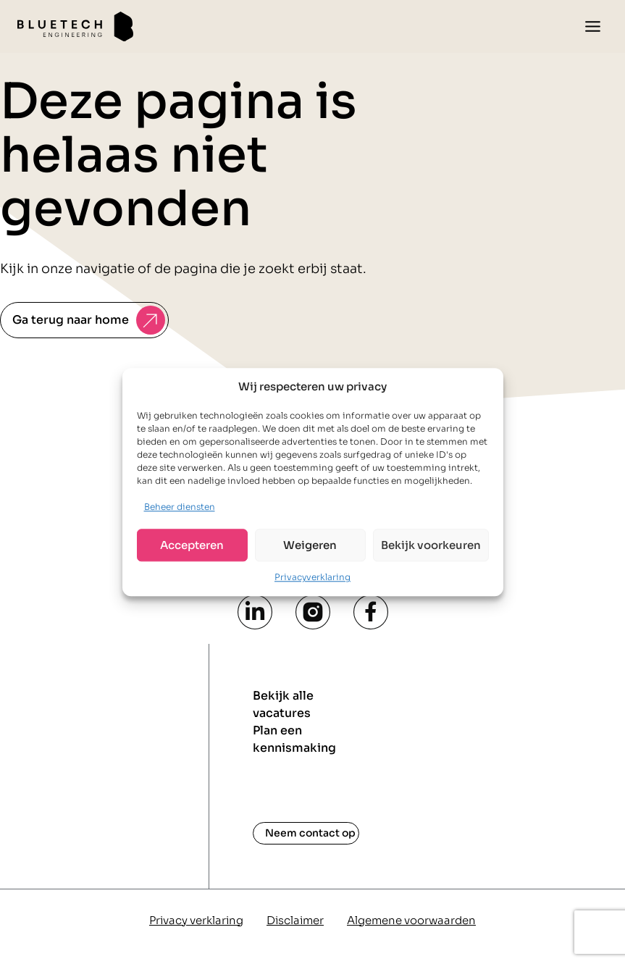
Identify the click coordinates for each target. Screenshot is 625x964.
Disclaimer (295, 920)
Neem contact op (310, 832)
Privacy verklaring (196, 920)
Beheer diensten (179, 506)
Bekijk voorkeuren (431, 545)
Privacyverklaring (312, 577)
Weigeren (310, 545)
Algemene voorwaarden (411, 920)
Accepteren (192, 545)
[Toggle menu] (593, 26)
